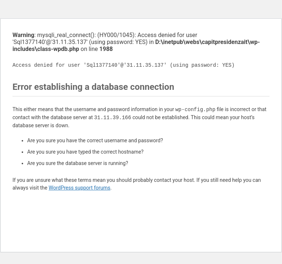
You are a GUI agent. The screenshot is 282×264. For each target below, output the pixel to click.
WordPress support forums (79, 188)
